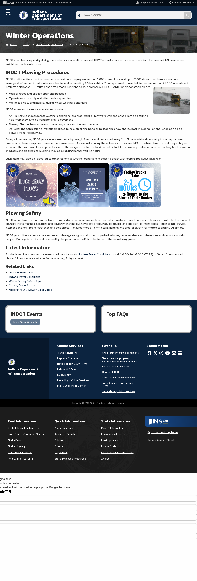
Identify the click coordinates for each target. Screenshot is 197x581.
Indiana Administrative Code (117, 446)
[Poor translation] (8, 485)
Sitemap (59, 440)
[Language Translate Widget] (150, 3)
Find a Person (15, 434)
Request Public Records (115, 360)
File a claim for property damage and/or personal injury (119, 353)
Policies (59, 434)
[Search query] (172, 12)
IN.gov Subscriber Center (71, 379)
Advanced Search (65, 428)
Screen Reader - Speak (161, 434)
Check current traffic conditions (120, 346)
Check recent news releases (118, 371)
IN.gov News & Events (113, 428)
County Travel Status (22, 279)
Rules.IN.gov (64, 368)
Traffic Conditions (67, 346)
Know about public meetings (118, 385)
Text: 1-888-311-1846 (20, 452)
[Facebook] (149, 347)
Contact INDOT (110, 366)
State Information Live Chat (24, 422)
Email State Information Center (26, 428)
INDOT (13, 38)
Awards (105, 452)
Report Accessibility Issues (163, 426)
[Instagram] (161, 347)
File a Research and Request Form (118, 378)
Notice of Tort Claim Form (72, 357)
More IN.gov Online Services (73, 374)
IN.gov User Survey (65, 422)
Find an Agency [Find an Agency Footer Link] (16, 440)
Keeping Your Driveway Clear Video (30, 284)
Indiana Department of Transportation (67, 12)
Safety (26, 38)
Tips (25, 275)
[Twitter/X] (155, 347)
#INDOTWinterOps (21, 266)
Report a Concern (67, 352)
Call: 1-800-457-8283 (20, 446)
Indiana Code (108, 440)
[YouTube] (167, 347)
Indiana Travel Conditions (95, 248)
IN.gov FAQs (61, 446)
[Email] (174, 347)
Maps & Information (112, 422)
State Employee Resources (70, 452)
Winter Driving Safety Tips (49, 38)
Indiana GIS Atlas (66, 363)
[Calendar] (180, 347)
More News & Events (25, 316)
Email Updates (109, 434)
